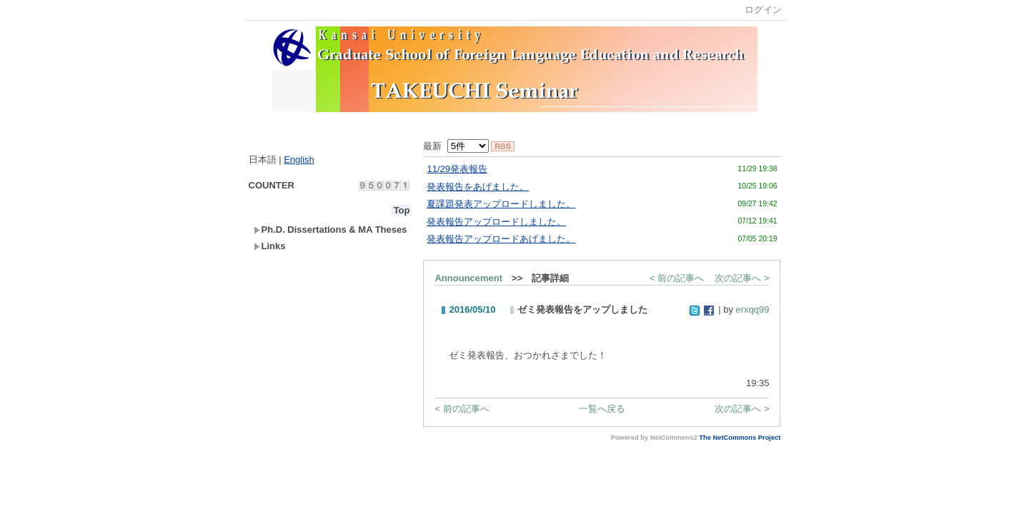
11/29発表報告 (457, 168)
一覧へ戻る (602, 408)
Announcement (468, 278)
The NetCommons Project (739, 437)
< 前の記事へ (677, 278)
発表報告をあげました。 (478, 186)
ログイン (763, 9)
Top (402, 210)
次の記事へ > (742, 278)
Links (270, 246)
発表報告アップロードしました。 (496, 221)
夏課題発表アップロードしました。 (501, 203)
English (299, 159)
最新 (455, 146)
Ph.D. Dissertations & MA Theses (330, 229)
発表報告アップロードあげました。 (501, 238)
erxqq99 (753, 309)
